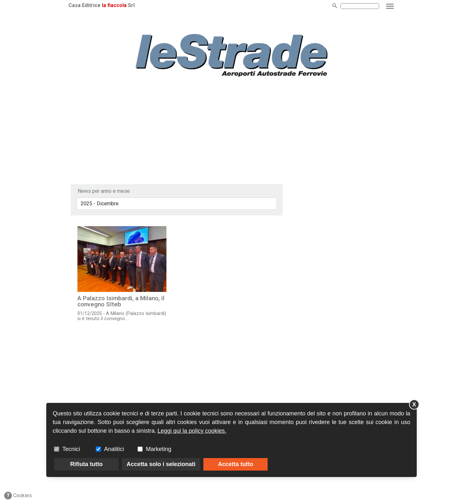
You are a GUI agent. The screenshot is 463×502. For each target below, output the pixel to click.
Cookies (18, 495)
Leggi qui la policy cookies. (191, 431)
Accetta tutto (235, 464)
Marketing (158, 449)
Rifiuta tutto (86, 464)
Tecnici (71, 449)
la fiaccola (114, 5)
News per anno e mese (104, 191)
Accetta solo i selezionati (161, 464)
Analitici (114, 449)
